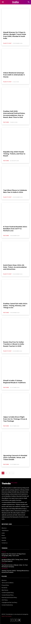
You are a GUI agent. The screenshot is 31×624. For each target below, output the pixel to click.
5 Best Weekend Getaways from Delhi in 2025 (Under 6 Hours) (14, 75)
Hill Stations (5, 568)
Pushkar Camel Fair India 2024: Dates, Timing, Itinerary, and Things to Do (15, 306)
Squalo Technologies (6, 616)
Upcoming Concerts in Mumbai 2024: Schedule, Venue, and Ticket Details (15, 457)
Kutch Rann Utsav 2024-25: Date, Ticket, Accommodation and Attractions (15, 267)
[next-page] (13, 473)
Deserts (4, 552)
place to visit (7, 43)
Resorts (4, 563)
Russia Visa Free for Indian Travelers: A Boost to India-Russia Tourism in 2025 (13, 344)
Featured (6, 122)
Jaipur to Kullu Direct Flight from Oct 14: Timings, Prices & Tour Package (15, 419)
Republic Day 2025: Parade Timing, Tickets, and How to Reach (14, 154)
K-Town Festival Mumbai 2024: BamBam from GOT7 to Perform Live (15, 229)
